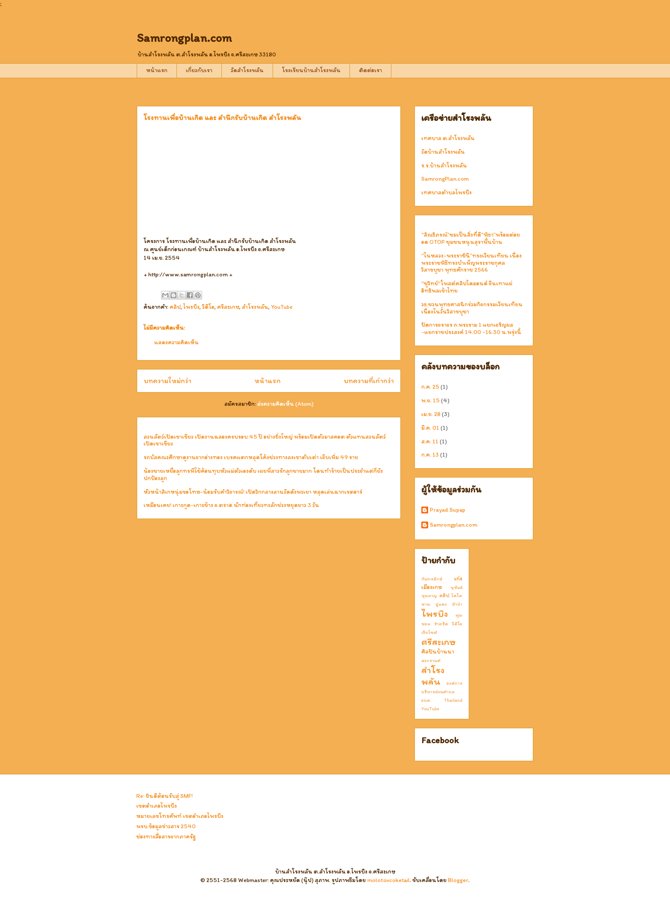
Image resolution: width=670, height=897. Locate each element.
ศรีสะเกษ (228, 307)
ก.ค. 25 (430, 386)
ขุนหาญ (429, 595)
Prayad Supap (447, 510)
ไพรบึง (191, 307)
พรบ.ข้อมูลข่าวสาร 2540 (166, 826)
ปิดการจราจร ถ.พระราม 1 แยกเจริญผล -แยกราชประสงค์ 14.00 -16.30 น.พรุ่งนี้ (471, 328)
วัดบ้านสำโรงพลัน (443, 151)
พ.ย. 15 (430, 400)
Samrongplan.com (184, 37)
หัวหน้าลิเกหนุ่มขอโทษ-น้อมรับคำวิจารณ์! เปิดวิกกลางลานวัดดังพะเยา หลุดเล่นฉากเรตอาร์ (253, 491)
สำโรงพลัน (255, 307)
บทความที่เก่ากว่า (369, 380)
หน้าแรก (157, 70)
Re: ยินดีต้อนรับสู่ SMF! (164, 796)
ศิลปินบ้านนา (437, 651)
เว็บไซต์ (429, 632)
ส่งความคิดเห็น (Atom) (285, 403)
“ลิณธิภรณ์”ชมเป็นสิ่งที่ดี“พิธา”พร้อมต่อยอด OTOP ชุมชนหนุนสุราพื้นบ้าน (470, 238)
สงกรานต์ (431, 660)
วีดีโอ (208, 307)
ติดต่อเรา (370, 70)
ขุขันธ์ (456, 587)
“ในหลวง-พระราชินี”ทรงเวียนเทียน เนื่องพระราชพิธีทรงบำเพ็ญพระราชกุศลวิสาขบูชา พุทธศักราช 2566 (471, 263)
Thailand (453, 700)
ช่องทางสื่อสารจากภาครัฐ (166, 836)
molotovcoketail (388, 880)
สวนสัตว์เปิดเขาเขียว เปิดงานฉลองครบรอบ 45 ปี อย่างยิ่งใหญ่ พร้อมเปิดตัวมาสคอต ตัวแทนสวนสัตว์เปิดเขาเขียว (265, 440)
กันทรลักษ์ (431, 579)
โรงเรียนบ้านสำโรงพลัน (311, 70)
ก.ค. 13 (430, 454)
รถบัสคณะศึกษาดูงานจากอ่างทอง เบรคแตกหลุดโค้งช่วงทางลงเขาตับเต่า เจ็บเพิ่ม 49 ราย (251, 457)
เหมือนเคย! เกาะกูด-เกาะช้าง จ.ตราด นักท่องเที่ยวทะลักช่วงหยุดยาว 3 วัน (231, 505)
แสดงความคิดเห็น (176, 342)
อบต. (426, 700)
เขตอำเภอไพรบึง (156, 805)
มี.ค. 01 (430, 427)
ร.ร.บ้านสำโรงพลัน (444, 165)
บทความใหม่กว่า (167, 380)
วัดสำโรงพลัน (247, 70)
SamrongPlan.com (445, 178)
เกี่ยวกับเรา (199, 70)
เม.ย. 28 (431, 414)
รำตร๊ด (441, 624)
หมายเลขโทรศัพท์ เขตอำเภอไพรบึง (179, 816)
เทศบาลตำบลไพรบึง (446, 192)
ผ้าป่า (457, 604)
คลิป (175, 307)
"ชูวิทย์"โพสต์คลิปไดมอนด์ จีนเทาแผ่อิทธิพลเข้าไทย (466, 287)
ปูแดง (441, 604)
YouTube (282, 307)
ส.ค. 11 (429, 441)
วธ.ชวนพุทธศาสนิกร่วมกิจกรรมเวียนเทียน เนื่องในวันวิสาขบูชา (472, 308)
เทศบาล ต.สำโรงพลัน (448, 138)
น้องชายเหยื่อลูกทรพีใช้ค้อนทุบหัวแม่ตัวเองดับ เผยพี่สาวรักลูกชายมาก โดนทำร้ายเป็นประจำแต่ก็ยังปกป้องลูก (263, 474)
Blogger (458, 880)
